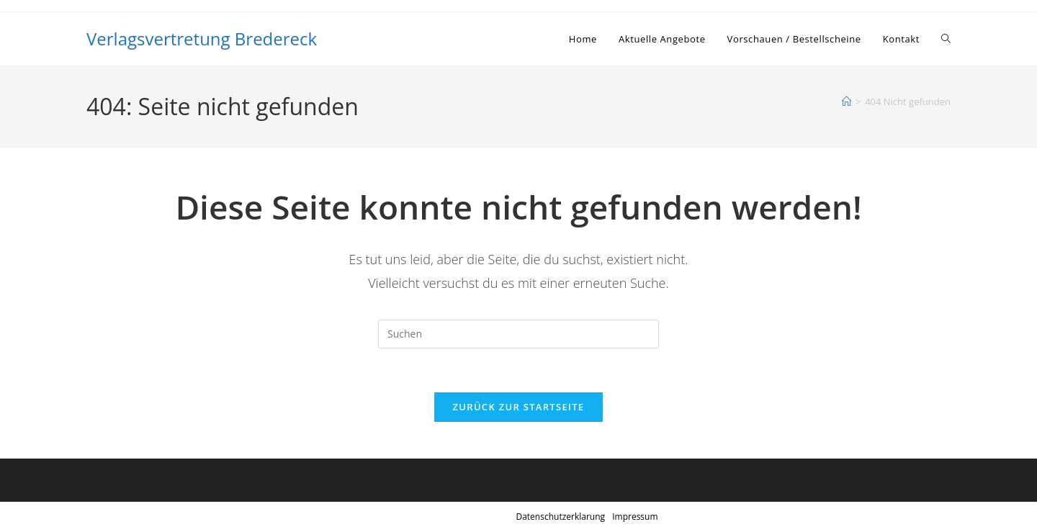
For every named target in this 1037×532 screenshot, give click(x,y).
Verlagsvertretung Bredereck (201, 38)
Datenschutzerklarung (560, 516)
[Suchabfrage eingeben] (518, 334)
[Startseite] (846, 101)
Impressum (634, 516)
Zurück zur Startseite (519, 406)
